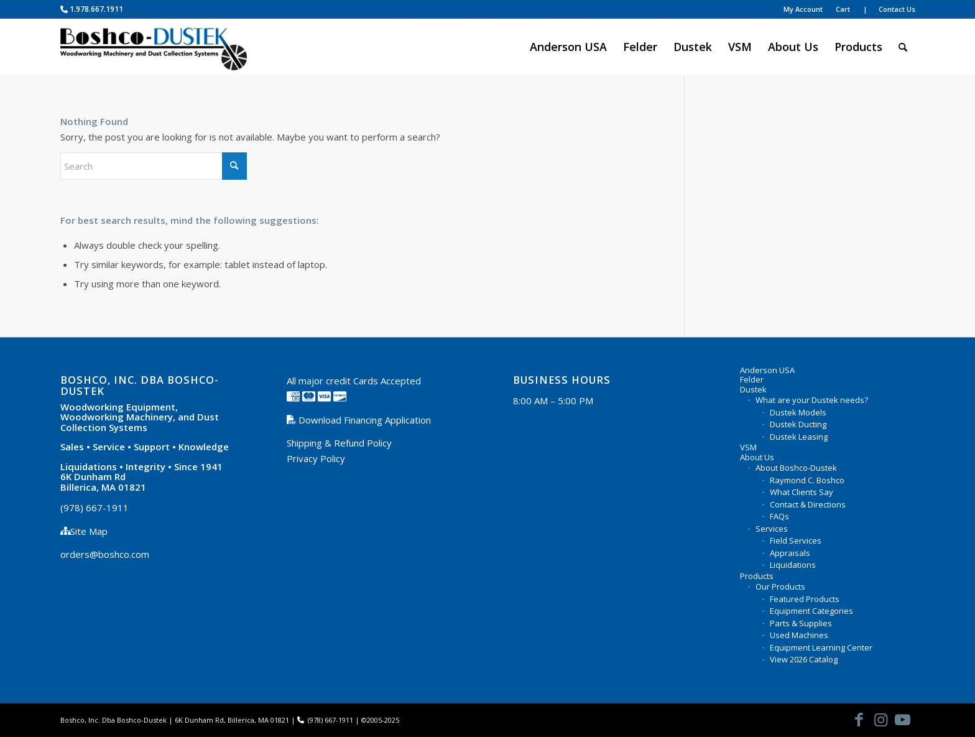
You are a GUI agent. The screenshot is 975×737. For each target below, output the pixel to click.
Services (772, 528)
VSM (748, 448)
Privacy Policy (316, 458)
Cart (843, 9)
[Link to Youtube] (903, 719)
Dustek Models (798, 412)
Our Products (780, 586)
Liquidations (793, 564)
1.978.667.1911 (91, 9)
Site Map (89, 531)
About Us (757, 458)
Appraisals (790, 553)
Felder (752, 380)
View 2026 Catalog (804, 659)
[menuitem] (582, 9)
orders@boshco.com (104, 554)
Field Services (795, 540)
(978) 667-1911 (94, 507)
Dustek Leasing (799, 436)
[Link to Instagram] (881, 719)
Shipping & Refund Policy (339, 443)
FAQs (779, 516)
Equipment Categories (811, 610)
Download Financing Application (363, 420)
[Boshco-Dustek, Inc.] (153, 47)
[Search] (902, 47)
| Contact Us (889, 9)
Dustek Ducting (798, 424)
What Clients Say (801, 492)
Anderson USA (767, 371)
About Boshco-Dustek (796, 467)
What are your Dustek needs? (812, 400)
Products (757, 577)
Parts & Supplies (801, 623)
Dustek (753, 390)
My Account (803, 9)
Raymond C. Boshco (807, 480)
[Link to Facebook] (859, 719)
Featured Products (804, 599)
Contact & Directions (808, 504)
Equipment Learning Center (821, 647)
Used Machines (799, 635)
